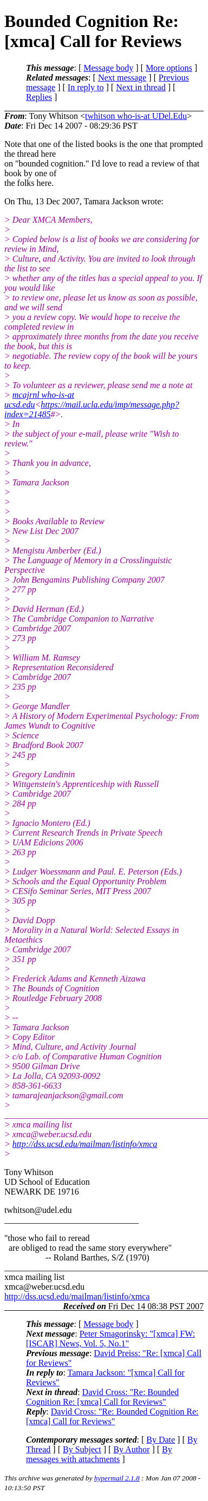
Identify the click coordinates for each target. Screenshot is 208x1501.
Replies (39, 97)
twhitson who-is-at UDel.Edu (136, 116)
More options (169, 67)
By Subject (82, 1449)
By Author (131, 1449)
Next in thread (141, 87)
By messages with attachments (99, 1454)
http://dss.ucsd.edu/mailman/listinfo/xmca (85, 1144)
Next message (122, 77)
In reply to (86, 87)
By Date (160, 1439)
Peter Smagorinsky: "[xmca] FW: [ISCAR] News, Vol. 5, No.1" (110, 1338)
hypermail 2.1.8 (117, 1478)
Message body (108, 67)
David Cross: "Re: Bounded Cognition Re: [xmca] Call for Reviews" (102, 1396)
